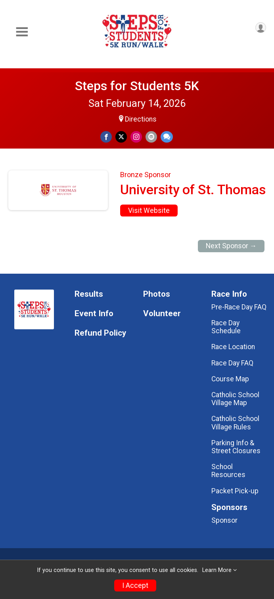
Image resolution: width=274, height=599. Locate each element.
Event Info (94, 313)
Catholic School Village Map (235, 399)
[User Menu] (260, 27)
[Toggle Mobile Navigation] (22, 32)
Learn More (217, 570)
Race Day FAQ (232, 363)
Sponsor (224, 520)
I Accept (135, 585)
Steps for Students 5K (137, 85)
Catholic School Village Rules (235, 423)
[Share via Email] (151, 137)
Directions (141, 119)
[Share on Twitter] (121, 137)
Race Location (233, 347)
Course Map (230, 379)
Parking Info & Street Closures (236, 447)
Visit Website (149, 210)
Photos (156, 294)
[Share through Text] (167, 137)
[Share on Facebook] (106, 137)
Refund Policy (100, 333)
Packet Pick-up (235, 491)
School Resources (228, 471)
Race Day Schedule (226, 327)
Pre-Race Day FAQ (238, 307)
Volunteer (162, 313)
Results (89, 294)
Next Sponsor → (231, 246)
